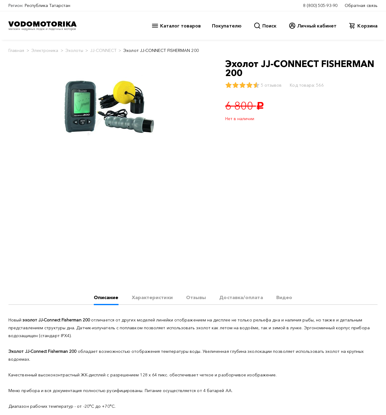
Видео (284, 297)
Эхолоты (74, 50)
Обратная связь (361, 5)
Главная (16, 50)
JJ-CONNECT (103, 50)
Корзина (367, 26)
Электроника (45, 50)
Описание (106, 297)
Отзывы (196, 297)
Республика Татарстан (48, 5)
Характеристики (152, 297)
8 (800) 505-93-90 (320, 5)
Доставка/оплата (241, 297)
